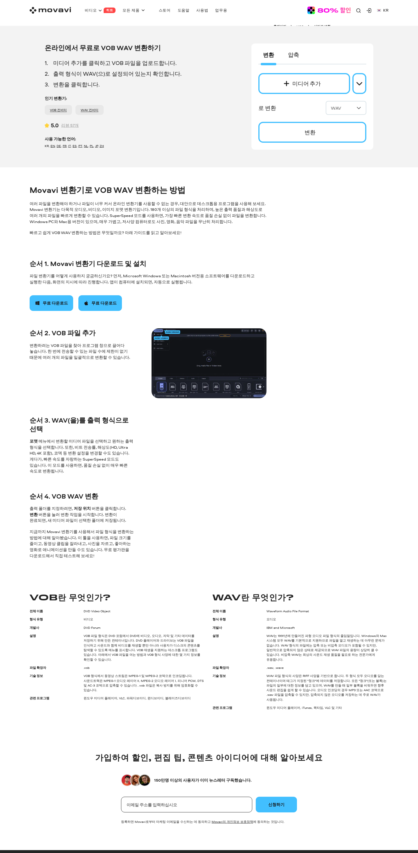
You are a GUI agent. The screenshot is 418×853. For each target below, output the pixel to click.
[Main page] (50, 10)
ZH (102, 146)
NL (86, 146)
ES (75, 146)
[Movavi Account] (369, 10)
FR (64, 146)
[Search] (358, 10)
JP (96, 146)
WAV (346, 108)
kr (382, 10)
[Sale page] (329, 10)
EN (53, 146)
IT (69, 146)
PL (91, 146)
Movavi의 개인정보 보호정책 (232, 821)
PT (80, 146)
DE (59, 146)
